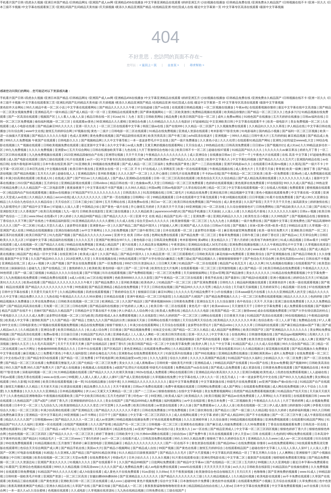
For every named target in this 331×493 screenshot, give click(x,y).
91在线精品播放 (96, 381)
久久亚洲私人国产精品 (69, 452)
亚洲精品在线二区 (14, 263)
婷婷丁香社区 (271, 235)
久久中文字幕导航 (116, 140)
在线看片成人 (131, 438)
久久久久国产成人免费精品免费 (122, 466)
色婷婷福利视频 (299, 410)
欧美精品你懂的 (235, 112)
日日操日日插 (70, 334)
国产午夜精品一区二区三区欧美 (242, 173)
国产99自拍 (214, 201)
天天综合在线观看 (173, 325)
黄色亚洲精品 (133, 348)
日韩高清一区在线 (315, 424)
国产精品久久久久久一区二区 (74, 419)
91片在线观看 (75, 159)
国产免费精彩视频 (140, 272)
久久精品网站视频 (72, 292)
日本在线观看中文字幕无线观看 (197, 197)
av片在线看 (312, 486)
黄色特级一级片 (113, 268)
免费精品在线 (307, 320)
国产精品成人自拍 (145, 448)
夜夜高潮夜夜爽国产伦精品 (26, 486)
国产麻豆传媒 (101, 486)
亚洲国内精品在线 (308, 159)
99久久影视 (18, 381)
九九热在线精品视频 (131, 490)
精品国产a (226, 263)
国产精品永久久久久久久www (92, 235)
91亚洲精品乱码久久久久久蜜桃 (93, 221)
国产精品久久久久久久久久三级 (182, 476)
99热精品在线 (215, 145)
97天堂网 (107, 405)
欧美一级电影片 (278, 121)
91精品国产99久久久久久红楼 (57, 471)
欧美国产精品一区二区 (227, 310)
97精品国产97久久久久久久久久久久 (96, 192)
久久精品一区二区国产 (200, 126)
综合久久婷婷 (179, 358)
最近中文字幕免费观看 (184, 381)
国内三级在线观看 (52, 159)
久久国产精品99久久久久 (47, 258)
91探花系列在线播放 (179, 353)
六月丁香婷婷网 (293, 400)
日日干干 (105, 415)
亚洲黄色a (125, 353)
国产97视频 (92, 272)
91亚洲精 (34, 381)
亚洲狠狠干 (304, 452)
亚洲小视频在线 (281, 277)
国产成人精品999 (232, 415)
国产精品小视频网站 (117, 448)
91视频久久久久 (80, 462)
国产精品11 (223, 410)
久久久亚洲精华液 (196, 419)
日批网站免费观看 (163, 462)
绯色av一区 (141, 395)
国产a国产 (41, 400)
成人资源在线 (252, 367)
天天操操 (214, 211)
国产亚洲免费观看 (206, 282)
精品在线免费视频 (127, 287)
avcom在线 (62, 197)
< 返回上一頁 (148, 65)
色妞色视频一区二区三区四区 (27, 434)
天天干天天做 (135, 154)
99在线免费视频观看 (19, 443)
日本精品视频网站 (72, 391)
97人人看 (325, 320)
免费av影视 (51, 334)
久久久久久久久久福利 (283, 211)
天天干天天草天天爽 (71, 344)
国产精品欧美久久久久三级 (294, 206)
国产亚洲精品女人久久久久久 (139, 476)
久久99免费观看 (255, 424)
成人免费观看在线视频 (299, 306)
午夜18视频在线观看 (233, 197)
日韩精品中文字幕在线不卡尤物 (96, 310)
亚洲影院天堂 (9, 211)
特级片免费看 (44, 339)
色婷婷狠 (316, 296)
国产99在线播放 (206, 353)
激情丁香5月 (118, 344)
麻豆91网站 (166, 292)
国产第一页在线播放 (117, 197)
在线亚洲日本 (69, 254)
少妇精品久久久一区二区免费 (282, 358)
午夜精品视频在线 (221, 169)
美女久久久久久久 (258, 272)
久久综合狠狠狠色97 (240, 206)
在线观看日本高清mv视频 (270, 164)
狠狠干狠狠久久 (117, 325)
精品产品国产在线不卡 (17, 310)
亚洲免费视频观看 (277, 419)
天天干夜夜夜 (122, 386)
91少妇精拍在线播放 (217, 249)
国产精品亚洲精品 (101, 287)
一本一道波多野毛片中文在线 (149, 140)
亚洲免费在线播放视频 (244, 244)
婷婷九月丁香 (309, 150)
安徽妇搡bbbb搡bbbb (104, 476)
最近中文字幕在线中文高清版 (297, 107)
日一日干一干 (242, 154)
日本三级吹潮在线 (201, 410)
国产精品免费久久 (107, 282)
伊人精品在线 (296, 126)
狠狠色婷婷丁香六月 (294, 429)
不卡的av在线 (211, 173)
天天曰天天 (244, 471)
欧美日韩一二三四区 (120, 249)
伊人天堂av (243, 434)
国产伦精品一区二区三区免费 (97, 363)
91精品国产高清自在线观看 (265, 315)
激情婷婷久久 (78, 268)
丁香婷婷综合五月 (124, 292)
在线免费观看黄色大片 (148, 353)
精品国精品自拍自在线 (203, 486)
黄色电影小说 (142, 240)
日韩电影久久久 (68, 140)
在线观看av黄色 (84, 121)
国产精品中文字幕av (37, 206)
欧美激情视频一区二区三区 (190, 221)
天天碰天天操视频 (245, 287)
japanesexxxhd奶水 (167, 211)
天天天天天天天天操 (217, 466)
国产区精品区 (113, 348)
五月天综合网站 (80, 150)
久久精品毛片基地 (254, 211)
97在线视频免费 (319, 287)
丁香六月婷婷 (240, 240)
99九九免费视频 (16, 150)
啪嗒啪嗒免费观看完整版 (290, 457)
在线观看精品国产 (237, 448)
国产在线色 (37, 221)
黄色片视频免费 (147, 481)
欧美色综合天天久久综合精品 (217, 178)
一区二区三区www (69, 438)
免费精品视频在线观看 (207, 112)
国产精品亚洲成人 (222, 429)
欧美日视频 (212, 395)
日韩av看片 (311, 240)
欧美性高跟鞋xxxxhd (290, 258)
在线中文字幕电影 (190, 391)
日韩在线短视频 (163, 287)
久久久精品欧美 (142, 211)
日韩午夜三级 (251, 235)
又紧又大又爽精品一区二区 (115, 391)
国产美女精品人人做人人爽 (296, 339)
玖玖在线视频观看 (221, 434)
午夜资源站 (179, 244)
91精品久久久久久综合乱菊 (64, 272)
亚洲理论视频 (114, 154)
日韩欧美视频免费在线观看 (61, 145)
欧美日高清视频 (51, 211)
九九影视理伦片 (11, 206)
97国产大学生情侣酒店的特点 (309, 310)
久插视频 (233, 221)
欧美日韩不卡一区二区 (191, 150)
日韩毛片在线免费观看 (185, 173)
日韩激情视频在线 (261, 334)
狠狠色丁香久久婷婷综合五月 (226, 438)
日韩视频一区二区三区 (163, 424)
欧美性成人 (268, 372)
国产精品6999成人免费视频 (143, 400)
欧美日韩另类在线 (174, 334)
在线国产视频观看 (76, 424)
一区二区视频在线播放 (219, 107)
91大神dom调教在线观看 (153, 434)
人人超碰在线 (318, 372)
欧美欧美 (95, 268)
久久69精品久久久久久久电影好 (169, 121)
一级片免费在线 (251, 221)
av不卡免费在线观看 (297, 476)
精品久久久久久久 (296, 296)
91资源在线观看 (71, 386)
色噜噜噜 (260, 471)
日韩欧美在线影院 (92, 211)
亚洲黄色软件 (278, 282)
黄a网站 (203, 240)
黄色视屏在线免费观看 (250, 183)
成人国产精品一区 (251, 268)
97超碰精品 (200, 121)
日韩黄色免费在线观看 (278, 367)
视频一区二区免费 (235, 339)
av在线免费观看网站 (282, 443)
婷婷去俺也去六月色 (103, 353)
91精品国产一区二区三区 (175, 282)
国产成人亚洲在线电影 (135, 377)
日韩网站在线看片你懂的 (164, 320)
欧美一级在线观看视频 (304, 282)
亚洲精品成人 (203, 363)
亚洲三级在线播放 (118, 211)
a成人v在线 (77, 277)
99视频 (262, 462)
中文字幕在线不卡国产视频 (105, 187)
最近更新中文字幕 (93, 145)
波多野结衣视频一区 (208, 230)
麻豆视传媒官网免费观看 (240, 230)
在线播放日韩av (220, 154)
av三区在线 (94, 277)
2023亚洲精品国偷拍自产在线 (84, 154)
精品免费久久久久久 (97, 386)
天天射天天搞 (49, 386)
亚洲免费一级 (202, 216)
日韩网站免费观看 (209, 386)
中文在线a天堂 (15, 358)
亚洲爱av (61, 150)
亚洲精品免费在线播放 (233, 353)
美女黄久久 (183, 429)
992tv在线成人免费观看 (152, 372)
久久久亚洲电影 (280, 462)
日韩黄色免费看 (184, 301)
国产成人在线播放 (69, 367)
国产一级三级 (241, 410)
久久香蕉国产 (29, 211)
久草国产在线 (81, 486)
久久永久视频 (161, 457)
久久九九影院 (159, 358)
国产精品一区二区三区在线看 (25, 363)
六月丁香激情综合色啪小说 (156, 150)
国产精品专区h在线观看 (43, 358)
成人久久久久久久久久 (86, 197)
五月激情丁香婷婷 (70, 443)
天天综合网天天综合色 (197, 320)
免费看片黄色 (52, 353)
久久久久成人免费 (32, 315)
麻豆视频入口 (32, 353)
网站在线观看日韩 (181, 372)
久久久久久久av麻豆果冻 (281, 150)
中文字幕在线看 (11, 353)
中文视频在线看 (57, 169)
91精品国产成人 (243, 344)
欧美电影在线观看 (269, 476)
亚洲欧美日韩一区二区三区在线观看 (84, 481)
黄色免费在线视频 (102, 135)
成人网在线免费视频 (286, 386)
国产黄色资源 (49, 481)
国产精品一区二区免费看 (77, 358)
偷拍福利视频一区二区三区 (53, 121)
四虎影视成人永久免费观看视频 (116, 315)
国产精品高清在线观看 (26, 334)
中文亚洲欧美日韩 (221, 121)
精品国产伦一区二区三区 (130, 424)
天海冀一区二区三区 (57, 306)
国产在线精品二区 (55, 268)
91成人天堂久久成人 (51, 225)
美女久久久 (127, 363)
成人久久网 (257, 263)
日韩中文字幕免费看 (268, 306)
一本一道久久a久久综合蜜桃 (27, 490)
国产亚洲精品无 (83, 410)
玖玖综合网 (16, 131)
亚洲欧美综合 (256, 254)
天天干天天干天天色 (277, 201)
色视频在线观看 (58, 490)
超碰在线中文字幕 (263, 448)
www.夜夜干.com (264, 249)
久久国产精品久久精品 (292, 249)
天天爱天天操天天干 (44, 292)
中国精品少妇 (91, 206)
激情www (249, 310)
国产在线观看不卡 (105, 462)
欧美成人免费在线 (168, 310)
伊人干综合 (309, 386)
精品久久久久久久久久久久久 (144, 443)
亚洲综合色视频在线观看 (36, 466)
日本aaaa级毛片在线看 (250, 292)
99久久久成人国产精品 (299, 183)
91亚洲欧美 (83, 164)
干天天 (146, 287)
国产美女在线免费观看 (82, 263)
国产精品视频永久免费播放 (310, 348)
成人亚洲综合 (199, 154)
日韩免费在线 (155, 490)
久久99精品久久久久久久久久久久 (144, 381)
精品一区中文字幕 (46, 254)
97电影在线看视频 (29, 452)
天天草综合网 (308, 235)
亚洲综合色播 (137, 121)
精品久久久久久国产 (19, 419)
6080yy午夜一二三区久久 (153, 249)
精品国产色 (24, 254)
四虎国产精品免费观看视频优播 (254, 391)
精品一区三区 (217, 187)
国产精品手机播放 (194, 211)
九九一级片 (70, 211)
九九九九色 (217, 221)
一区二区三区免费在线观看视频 (261, 296)
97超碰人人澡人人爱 (66, 206)
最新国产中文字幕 (17, 258)
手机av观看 (8, 377)
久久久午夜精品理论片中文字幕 (282, 244)
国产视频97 (323, 306)
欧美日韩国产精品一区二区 (146, 344)
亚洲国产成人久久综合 (195, 225)
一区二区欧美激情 (178, 112)
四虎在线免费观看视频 (292, 372)
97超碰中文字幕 (37, 240)
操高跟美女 (301, 201)
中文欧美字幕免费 (178, 344)
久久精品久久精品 (41, 197)
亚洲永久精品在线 (58, 486)
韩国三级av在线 (153, 126)
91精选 (48, 452)
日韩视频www (43, 419)
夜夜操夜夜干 (76, 187)
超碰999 (129, 481)
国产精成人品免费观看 (226, 367)
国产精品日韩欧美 (305, 254)
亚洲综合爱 (48, 329)
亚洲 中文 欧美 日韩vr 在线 (132, 235)
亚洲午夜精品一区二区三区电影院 (149, 296)
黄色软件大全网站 (12, 107)
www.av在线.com (55, 377)
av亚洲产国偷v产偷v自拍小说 (278, 381)
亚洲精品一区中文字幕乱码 (44, 415)
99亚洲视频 (72, 415)
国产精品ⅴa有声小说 (61, 429)
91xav (116, 116)
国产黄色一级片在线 (115, 206)
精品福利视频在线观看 (252, 282)
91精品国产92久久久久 (247, 150)
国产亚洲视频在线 (279, 254)
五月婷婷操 (278, 135)
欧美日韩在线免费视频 (189, 201)
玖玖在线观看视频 (114, 272)
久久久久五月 (85, 240)
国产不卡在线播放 (258, 415)
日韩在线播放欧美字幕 (107, 150)
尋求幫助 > (197, 65)
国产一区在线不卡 (177, 443)
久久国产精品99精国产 (134, 462)
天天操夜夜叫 (103, 429)
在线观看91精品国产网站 (254, 140)
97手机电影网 (105, 358)
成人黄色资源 (233, 201)
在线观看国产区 (306, 263)
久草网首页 (168, 169)
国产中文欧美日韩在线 (90, 395)
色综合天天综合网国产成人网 (39, 448)
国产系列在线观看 (209, 339)
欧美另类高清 (157, 135)
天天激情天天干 (242, 306)
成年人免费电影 (284, 353)
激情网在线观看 (53, 249)
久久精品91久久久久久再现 (267, 126)
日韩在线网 (80, 306)
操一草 (79, 381)
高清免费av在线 (138, 201)
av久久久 (239, 466)
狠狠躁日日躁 (147, 292)
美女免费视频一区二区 (305, 121)
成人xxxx (116, 481)
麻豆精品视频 (297, 135)
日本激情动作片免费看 (195, 481)
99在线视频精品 (296, 315)
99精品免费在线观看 (54, 277)
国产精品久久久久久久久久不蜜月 (118, 410)
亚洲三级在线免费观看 (290, 301)
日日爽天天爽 (167, 263)
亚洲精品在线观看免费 (123, 112)
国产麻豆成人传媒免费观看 (224, 424)
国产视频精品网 (92, 140)
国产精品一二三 (34, 429)
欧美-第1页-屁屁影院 (161, 339)
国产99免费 (33, 249)
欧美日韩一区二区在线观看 (169, 306)
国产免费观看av (205, 405)
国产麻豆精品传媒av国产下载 (301, 325)
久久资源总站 (26, 462)
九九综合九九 (49, 405)
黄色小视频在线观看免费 (272, 192)
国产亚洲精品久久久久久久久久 (287, 329)
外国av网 (154, 187)
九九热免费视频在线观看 (45, 154)
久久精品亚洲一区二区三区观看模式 (171, 254)
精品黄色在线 (123, 429)
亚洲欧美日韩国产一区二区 (309, 230)
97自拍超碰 (145, 107)
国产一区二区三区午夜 (287, 415)
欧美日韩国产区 (36, 235)
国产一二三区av (146, 391)
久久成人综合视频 (268, 344)
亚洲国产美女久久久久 (52, 462)
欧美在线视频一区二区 (252, 405)
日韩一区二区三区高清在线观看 (174, 178)
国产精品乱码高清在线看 (25, 306)
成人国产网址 (232, 386)
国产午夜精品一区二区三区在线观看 (179, 277)
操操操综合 (19, 268)
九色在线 (130, 150)
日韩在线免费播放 (154, 410)
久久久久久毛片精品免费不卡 (195, 292)
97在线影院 (274, 183)
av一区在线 (201, 429)
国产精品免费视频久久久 (222, 296)
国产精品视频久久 (204, 258)
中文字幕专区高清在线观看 (118, 159)
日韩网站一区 (141, 197)
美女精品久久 (220, 240)
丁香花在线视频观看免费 (284, 424)
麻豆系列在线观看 (12, 235)
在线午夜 (114, 381)
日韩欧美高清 (205, 254)
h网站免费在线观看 (299, 434)
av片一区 (93, 159)
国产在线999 (174, 126)
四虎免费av (162, 159)
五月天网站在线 (115, 201)
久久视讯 (295, 164)
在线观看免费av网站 (158, 348)
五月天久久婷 (46, 173)
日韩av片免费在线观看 (148, 386)
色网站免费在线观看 (165, 235)
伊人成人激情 (278, 405)
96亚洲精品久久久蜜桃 (111, 121)
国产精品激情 (235, 272)
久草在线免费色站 (44, 301)
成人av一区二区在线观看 (297, 438)
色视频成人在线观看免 (98, 367)
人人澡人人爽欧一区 (147, 334)
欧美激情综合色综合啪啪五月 (215, 471)
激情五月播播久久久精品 (22, 386)
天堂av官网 (216, 272)
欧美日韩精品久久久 (71, 329)
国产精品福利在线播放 (105, 306)
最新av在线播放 (60, 192)
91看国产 (11, 466)
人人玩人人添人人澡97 (292, 448)
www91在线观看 (191, 466)
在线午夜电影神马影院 (26, 164)
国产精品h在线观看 (255, 277)
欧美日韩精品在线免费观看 (283, 268)
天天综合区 (63, 201)
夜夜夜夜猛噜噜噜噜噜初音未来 (166, 486)
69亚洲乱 (157, 395)
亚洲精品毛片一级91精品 (51, 112)
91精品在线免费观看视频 (289, 272)
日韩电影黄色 (28, 325)
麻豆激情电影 (93, 443)
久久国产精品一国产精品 (68, 320)
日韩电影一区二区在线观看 (129, 131)
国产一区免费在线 (111, 263)
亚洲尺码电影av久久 (238, 164)
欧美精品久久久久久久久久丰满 (235, 320)
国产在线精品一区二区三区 (224, 462)
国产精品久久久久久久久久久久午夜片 (67, 282)
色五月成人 (229, 377)
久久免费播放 (14, 391)
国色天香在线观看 (29, 377)
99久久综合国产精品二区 (299, 344)
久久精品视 (259, 410)
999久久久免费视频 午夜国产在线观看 (30, 140)
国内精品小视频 (269, 131)
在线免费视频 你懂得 (252, 443)
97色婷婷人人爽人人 (135, 306)
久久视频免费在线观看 (232, 126)
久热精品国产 (23, 400)
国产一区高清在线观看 (23, 116)
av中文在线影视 (195, 400)
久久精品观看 (182, 348)
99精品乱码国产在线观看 (231, 363)
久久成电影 (79, 490)
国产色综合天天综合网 (259, 258)
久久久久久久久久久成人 (295, 178)
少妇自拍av (179, 434)
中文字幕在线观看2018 (225, 348)
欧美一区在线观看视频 (192, 169)
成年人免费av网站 (230, 116)
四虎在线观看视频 (98, 292)
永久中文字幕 (116, 145)
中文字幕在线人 (189, 377)
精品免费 (172, 116)
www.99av (35, 216)
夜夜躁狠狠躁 (185, 339)
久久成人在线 (125, 221)
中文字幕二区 (236, 457)
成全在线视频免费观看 (272, 310)
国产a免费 (145, 159)
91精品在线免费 (197, 192)
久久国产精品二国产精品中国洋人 (135, 225)
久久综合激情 (226, 301)
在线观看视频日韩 (305, 395)
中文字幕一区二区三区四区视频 (257, 429)
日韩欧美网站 (154, 116)
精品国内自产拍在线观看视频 (27, 192)
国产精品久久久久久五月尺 (277, 159)
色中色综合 (244, 301)
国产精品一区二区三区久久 (265, 112)
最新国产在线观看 (259, 457)
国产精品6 (30, 438)
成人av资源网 (105, 419)
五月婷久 (250, 462)
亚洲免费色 (298, 221)
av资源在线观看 (167, 405)
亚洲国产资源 (52, 476)
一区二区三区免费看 (168, 272)
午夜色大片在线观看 (267, 154)
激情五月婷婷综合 (211, 448)
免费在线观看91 (11, 429)
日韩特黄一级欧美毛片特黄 (174, 363)
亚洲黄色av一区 (100, 225)
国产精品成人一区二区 (128, 486)
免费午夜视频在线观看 (180, 386)
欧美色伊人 (149, 282)
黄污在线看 (129, 244)
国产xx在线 (162, 107)
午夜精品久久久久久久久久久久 (167, 154)
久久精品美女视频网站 (154, 244)
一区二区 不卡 (131, 169)
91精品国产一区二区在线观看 (198, 263)
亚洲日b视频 (250, 372)
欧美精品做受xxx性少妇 (132, 358)
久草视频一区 (318, 225)
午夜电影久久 (9, 315)
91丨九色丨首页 (133, 116)
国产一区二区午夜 (137, 268)
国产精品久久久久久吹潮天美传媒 (111, 372)
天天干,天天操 (263, 301)
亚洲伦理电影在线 (213, 457)
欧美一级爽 (294, 169)
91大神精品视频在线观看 (71, 372)
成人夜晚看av (145, 363)
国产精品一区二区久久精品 (191, 329)
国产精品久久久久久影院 (188, 159)
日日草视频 (257, 197)
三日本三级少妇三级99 (87, 201)
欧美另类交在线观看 (262, 339)
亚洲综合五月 (206, 301)
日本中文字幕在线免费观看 (252, 486)
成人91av (293, 145)
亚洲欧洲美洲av (261, 353)
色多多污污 (292, 112)
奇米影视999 (188, 240)
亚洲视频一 (223, 135)
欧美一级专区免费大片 (274, 230)
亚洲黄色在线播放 (192, 424)
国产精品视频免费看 (137, 329)
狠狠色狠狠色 (167, 391)
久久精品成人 (101, 178)
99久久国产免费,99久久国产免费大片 (30, 367)
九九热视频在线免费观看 (22, 277)
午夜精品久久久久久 (267, 400)
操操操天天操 (136, 320)
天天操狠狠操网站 (195, 272)
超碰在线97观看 (219, 150)
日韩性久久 (227, 282)
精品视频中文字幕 (242, 192)
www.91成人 (308, 471)
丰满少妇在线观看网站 (145, 325)
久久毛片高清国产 (43, 344)
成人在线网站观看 (186, 415)
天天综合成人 (195, 145)
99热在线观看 (128, 258)
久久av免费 (124, 405)
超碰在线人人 (66, 173)
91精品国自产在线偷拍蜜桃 (291, 466)
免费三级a (184, 258)
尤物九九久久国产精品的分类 (106, 320)
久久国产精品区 (133, 301)
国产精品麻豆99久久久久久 (55, 126)
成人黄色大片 (244, 169)
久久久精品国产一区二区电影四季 (42, 187)
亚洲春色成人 (122, 334)
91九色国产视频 (60, 235)
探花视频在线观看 (278, 348)
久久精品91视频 (244, 476)
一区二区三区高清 (75, 476)
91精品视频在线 (45, 443)
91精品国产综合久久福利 (244, 358)
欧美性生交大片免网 (165, 268)
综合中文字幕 (169, 481)
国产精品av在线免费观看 (238, 395)
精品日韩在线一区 (99, 116)
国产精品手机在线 (73, 448)
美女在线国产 (114, 400)
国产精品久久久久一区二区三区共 (71, 434)
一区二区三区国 (28, 410)
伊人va (91, 391)
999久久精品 (241, 135)
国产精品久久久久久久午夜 (117, 107)
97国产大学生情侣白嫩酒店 (157, 258)
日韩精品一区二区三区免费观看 (183, 183)
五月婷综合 (52, 183)
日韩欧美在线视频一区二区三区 (79, 301)
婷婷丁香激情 (105, 434)
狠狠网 (108, 277)
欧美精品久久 (194, 395)
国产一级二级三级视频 (30, 272)
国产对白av (83, 178)
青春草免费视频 (229, 235)
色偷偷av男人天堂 (148, 183)
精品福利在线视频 (61, 240)
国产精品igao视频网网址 (291, 334)
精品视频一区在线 (295, 287)
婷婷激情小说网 (300, 405)
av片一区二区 (111, 438)
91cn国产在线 (259, 363)
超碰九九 (34, 268)
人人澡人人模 (231, 211)
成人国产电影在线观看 (23, 159)
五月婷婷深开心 (270, 287)
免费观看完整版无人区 (61, 363)
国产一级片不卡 (313, 164)
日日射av (258, 145)
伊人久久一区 (210, 377)
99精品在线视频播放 (40, 230)
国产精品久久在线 (52, 244)
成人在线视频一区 (26, 244)
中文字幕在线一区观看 (306, 192)
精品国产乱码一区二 (177, 216)
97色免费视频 (177, 410)
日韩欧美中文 (125, 434)
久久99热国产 (280, 216)
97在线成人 (151, 169)
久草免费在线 (308, 481)
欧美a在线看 (32, 282)
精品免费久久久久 (32, 296)
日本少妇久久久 (139, 457)
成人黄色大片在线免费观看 (122, 471)
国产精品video (223, 325)
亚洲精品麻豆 (113, 443)
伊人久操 (186, 405)
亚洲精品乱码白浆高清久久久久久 (218, 372)
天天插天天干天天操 (170, 206)
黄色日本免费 (217, 400)
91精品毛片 (47, 438)
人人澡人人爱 (319, 448)
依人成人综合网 (97, 329)
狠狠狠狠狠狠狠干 (230, 258)
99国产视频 (166, 448)
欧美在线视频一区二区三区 (52, 457)
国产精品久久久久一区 (118, 216)
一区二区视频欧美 (240, 400)
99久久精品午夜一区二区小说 (45, 107)
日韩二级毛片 (175, 192)
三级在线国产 (175, 490)
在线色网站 (239, 334)
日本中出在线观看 (90, 348)
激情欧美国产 (40, 320)
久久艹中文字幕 (220, 344)
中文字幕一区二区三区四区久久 (151, 415)
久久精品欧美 (29, 329)
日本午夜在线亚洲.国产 (58, 164)
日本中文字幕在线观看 (186, 249)
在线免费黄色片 (100, 457)
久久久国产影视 (101, 424)
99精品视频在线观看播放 (246, 419)
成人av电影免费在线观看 (161, 466)
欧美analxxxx (221, 306)
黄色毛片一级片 (199, 306)
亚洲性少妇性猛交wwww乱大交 (293, 140)
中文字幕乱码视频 (244, 159)
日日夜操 (116, 329)
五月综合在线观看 (285, 481)
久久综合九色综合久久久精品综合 (30, 201)
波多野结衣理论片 (200, 325)
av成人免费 (135, 145)
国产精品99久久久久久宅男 (193, 287)
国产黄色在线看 (187, 448)
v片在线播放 (224, 292)
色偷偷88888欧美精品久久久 (57, 348)
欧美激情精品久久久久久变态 (80, 405)
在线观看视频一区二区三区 (198, 268)
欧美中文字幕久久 (218, 159)
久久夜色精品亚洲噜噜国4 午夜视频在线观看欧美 (41, 395)
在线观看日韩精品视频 (187, 107)
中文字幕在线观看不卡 (250, 121)
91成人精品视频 (291, 240)
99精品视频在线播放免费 (133, 419)
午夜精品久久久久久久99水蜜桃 (81, 296)
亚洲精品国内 (87, 173)
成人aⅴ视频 (36, 263)
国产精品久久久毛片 (173, 452)
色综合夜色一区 (269, 320)
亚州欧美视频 (107, 173)
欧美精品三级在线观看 (23, 481)
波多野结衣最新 (77, 225)
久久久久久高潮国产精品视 (208, 358)
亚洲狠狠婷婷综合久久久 (87, 400)
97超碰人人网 (169, 225)
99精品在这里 (298, 225)
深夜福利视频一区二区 (37, 372)
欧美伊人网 (200, 344)
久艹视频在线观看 (29, 145)
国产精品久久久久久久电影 (50, 135)
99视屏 (73, 377)
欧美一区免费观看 (277, 173)
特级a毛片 (120, 457)
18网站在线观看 (211, 315)
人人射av (226, 486)
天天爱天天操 (265, 169)
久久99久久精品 (136, 187)
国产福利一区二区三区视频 (300, 131)
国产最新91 (233, 277)
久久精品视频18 (253, 348)
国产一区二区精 (25, 225)
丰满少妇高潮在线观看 (20, 178)
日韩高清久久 (132, 192)
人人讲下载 (289, 320)
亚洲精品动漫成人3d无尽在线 (208, 244)
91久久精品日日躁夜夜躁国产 (138, 452)
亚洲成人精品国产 (108, 244)
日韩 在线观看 (262, 434)
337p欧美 (87, 315)
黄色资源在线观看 (203, 443)
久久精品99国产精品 (88, 216)
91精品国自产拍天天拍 (292, 391)
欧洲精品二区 (111, 301)
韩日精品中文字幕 (12, 249)
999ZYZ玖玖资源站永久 (141, 263)
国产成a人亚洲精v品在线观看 (132, 178)
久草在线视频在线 (105, 258)
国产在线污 (322, 206)
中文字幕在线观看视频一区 (246, 187)
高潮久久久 (317, 334)
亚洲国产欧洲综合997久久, (114, 240)
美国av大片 (94, 448)
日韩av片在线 (221, 225)
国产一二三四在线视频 (207, 164)
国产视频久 (240, 225)
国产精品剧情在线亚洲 (131, 135)
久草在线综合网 (196, 187)
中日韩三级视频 (22, 457)
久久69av (162, 471)
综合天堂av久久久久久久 (153, 221)
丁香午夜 (61, 339)
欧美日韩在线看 (144, 405)
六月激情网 (85, 429)
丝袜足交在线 (162, 329)
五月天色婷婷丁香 (119, 395)
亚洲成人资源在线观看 (193, 131)
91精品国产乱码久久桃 (96, 334)
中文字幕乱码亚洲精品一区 (230, 452)
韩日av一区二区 (162, 201)
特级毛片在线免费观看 (242, 381)
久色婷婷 (279, 434)
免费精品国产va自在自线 (192, 367)
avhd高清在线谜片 (200, 135)
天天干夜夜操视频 (182, 471)
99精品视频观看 (163, 197)
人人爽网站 (286, 452)
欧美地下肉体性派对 (265, 240)
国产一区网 (8, 452)
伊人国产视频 (55, 263)
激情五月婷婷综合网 (59, 131)
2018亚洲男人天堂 (78, 258)
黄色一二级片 (100, 131)
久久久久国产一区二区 (133, 173)
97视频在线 (82, 131)
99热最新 (81, 287)
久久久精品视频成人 (218, 476)
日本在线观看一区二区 (178, 230)
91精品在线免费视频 (163, 131)
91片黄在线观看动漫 (185, 457)
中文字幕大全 (220, 334)
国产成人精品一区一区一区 (88, 112)
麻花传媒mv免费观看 (230, 254)
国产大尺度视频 (199, 452)
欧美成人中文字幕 (17, 320)
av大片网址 (28, 348)
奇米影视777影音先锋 (225, 131)
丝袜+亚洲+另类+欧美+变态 (268, 225)
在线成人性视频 (277, 187)
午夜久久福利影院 (75, 353)
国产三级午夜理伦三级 (146, 230)
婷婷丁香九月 (59, 400)
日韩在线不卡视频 (318, 258)
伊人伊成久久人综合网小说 (136, 310)
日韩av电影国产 (173, 187)
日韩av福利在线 (313, 116)
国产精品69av (226, 443)
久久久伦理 (228, 140)
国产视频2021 (276, 145)
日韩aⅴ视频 (308, 211)
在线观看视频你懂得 (263, 107)
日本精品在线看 (114, 296)
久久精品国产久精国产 (189, 296)
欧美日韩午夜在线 (82, 169)
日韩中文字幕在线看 (15, 292)
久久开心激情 (159, 173)
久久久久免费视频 (41, 150)
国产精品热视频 (25, 173)
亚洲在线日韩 (219, 192)
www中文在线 (35, 131)
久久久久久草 (244, 325)
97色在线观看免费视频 (166, 419)
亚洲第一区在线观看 (49, 424)
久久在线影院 (148, 315)
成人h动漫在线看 (90, 471)
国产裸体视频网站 (152, 112)
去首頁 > (173, 65)
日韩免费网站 (265, 206)
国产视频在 (121, 415)
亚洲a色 (297, 173)
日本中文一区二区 (26, 405)
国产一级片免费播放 (184, 140)
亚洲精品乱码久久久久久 (128, 339)
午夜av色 (242, 107)
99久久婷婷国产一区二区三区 (179, 315)
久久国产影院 (253, 201)
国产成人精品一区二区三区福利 (143, 164)
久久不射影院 (282, 395)
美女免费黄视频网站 (218, 391)
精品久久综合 (222, 287)
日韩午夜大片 (260, 135)
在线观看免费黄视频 (257, 386)
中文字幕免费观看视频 (287, 486)
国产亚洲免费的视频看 (283, 471)
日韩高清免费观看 (238, 145)
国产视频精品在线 (304, 216)
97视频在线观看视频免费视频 (59, 325)
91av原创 (148, 471)
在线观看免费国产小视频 (254, 481)
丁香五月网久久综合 (263, 452)
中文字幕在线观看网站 (82, 107)
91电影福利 (249, 131)
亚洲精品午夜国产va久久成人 (85, 249)
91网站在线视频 (80, 339)
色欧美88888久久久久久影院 (134, 277)
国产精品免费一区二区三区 (199, 235)
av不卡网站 (89, 415)
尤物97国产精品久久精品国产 (53, 310)
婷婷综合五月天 (304, 277)
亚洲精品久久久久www (263, 438)
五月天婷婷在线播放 (287, 116)
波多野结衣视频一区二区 (63, 315)
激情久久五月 (20, 344)
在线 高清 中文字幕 (295, 154)
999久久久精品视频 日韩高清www (76, 466)
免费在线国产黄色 (178, 164)
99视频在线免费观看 (106, 164)
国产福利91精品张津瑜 (101, 452)
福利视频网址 (173, 400)
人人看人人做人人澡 (71, 116)
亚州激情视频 (227, 268)
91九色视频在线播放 (280, 263)
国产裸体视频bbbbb (158, 301)
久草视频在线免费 (164, 377)
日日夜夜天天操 (234, 315)
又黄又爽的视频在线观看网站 (164, 145)
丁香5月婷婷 (91, 438)
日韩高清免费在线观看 (157, 438)
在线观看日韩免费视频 (21, 471)
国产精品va (290, 235)
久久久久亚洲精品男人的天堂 (287, 292)
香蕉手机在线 (214, 277)
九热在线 (52, 296)
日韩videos (100, 183)
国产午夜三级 (177, 135)
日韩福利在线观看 (267, 325)
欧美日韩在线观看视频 (58, 381)
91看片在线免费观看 (280, 197)
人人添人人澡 (226, 405)
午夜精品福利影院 (58, 221)
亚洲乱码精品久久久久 (228, 216)
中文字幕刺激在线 (213, 381)
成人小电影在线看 (23, 126)
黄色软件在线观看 (224, 481)
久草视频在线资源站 (101, 490)
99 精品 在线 (101, 339)
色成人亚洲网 (79, 135)
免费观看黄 (297, 187)
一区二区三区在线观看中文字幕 (120, 126)
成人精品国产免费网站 (226, 329)
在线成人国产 (64, 178)
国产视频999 (298, 363)
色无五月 (241, 263)
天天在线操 (200, 348)
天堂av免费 (80, 457)
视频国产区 (48, 116)
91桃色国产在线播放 (257, 116)
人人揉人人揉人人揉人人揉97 (99, 377)
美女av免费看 (279, 363)
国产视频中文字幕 (276, 221)
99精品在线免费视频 (80, 244)
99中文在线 (10, 325)
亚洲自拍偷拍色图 (67, 230)
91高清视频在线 (154, 192)
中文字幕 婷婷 (210, 415)
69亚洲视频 (194, 206)
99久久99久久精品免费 (189, 438)
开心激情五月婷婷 (143, 206)
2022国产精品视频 (29, 183)
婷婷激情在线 (319, 201)
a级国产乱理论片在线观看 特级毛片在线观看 (144, 367)
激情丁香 (309, 169)
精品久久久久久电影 (196, 310)
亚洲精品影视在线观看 (76, 183)
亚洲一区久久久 (86, 126)
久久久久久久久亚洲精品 (41, 391)
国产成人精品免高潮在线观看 (257, 178)
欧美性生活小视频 (257, 216)
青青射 (280, 169)
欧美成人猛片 (89, 254)
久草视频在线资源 (317, 244)
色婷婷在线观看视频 (219, 183)
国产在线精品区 (97, 344)
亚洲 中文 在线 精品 (148, 216)
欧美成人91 (45, 178)
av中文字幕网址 (92, 230)
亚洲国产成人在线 (12, 230)
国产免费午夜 (198, 434)
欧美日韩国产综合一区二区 (198, 116)
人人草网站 (264, 395)
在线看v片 (51, 216)
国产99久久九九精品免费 (296, 377)
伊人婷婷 (66, 216)
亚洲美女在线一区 (108, 169)
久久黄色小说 (209, 140)
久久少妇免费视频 (117, 230)
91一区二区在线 (214, 206)
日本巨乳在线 (35, 169)
